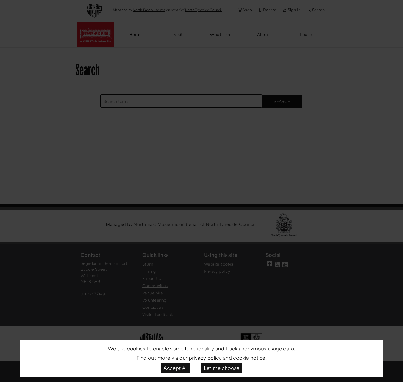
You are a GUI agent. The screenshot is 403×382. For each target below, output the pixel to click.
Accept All (175, 368)
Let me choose (222, 368)
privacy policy (205, 357)
